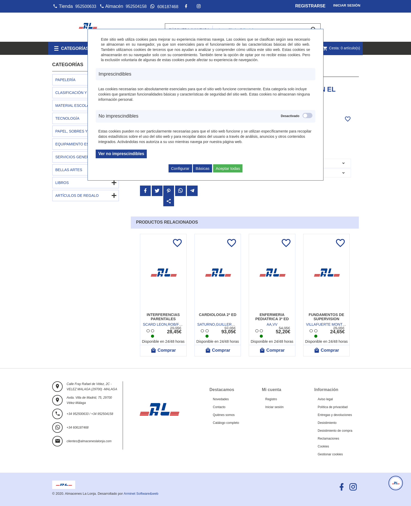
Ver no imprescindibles (121, 153)
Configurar (180, 168)
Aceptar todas (228, 168)
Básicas (202, 168)
